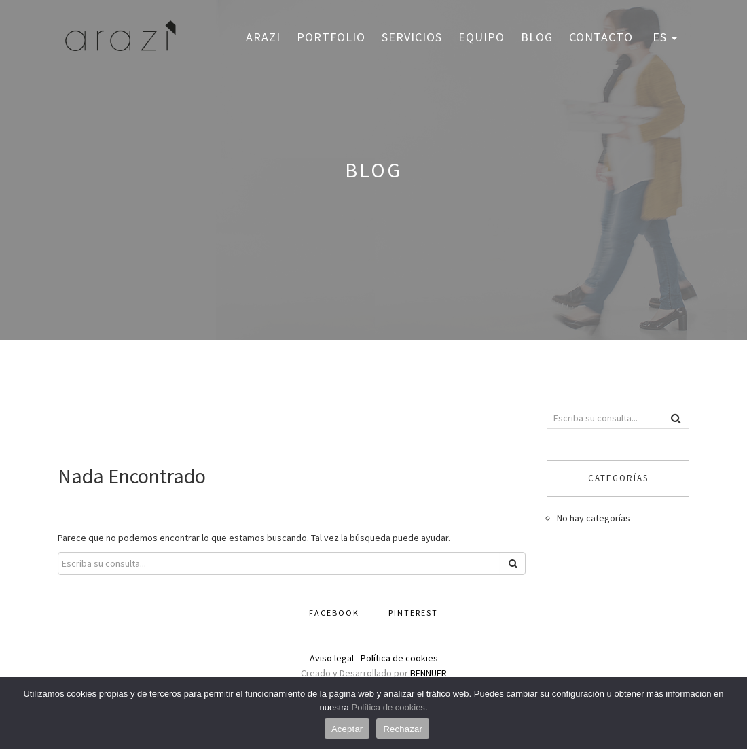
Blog (537, 37)
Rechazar (402, 729)
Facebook (334, 613)
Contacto (601, 37)
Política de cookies (399, 658)
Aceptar (347, 729)
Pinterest (413, 613)
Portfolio (331, 37)
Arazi (263, 37)
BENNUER (428, 673)
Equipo (481, 37)
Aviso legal (332, 658)
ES (663, 37)
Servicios (412, 37)
